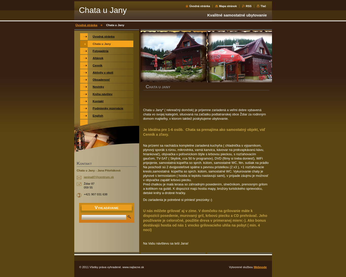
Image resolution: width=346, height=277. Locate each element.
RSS (248, 6)
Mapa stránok (228, 6)
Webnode (260, 267)
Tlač (263, 6)
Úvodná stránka (199, 6)
